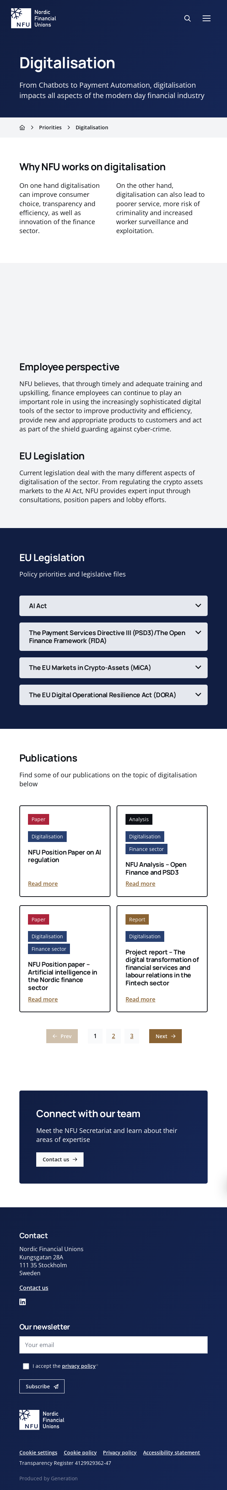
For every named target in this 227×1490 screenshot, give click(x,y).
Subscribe (38, 1386)
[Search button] (187, 18)
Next (161, 1036)
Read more (43, 884)
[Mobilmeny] (206, 18)
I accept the (66, 1365)
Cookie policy (80, 1452)
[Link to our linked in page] (22, 1301)
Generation (64, 1478)
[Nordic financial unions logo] (33, 18)
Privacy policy (120, 1452)
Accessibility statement (171, 1452)
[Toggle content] (113, 606)
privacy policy (79, 1365)
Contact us (56, 1159)
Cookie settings (38, 1452)
